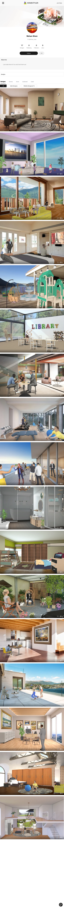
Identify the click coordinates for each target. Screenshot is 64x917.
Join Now (59, 3)
